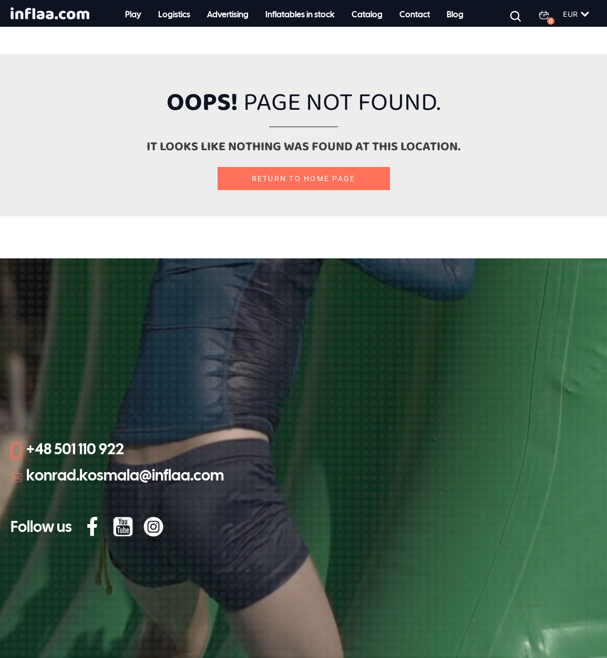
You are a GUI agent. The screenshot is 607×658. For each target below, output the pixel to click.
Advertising (228, 15)
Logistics (174, 15)
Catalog (367, 15)
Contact (414, 15)
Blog (455, 15)
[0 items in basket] (550, 14)
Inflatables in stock (300, 15)
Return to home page (304, 178)
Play (133, 15)
